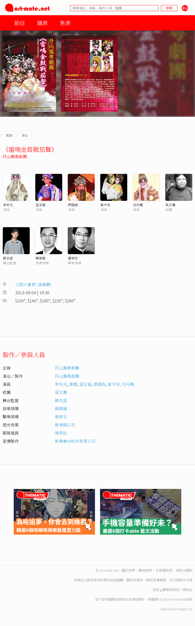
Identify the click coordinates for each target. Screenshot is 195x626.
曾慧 (73, 384)
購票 (42, 23)
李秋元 (8, 204)
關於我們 (128, 570)
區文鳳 (170, 204)
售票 (65, 23)
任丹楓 (138, 204)
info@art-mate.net (172, 599)
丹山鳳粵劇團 (15, 156)
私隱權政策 (164, 570)
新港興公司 (65, 425)
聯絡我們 (145, 570)
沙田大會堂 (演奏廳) (33, 284)
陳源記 (61, 433)
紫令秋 (105, 204)
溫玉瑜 (40, 204)
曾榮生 (73, 258)
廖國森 (73, 204)
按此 (189, 589)
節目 (19, 23)
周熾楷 (40, 258)
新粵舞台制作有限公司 (75, 441)
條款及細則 (184, 570)
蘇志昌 (8, 258)
